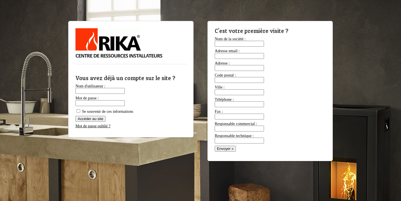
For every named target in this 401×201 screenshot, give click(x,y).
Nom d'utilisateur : (90, 86)
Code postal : (225, 75)
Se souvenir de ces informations (105, 111)
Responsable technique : (234, 136)
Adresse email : (227, 51)
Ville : (220, 87)
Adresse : (222, 63)
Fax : (219, 111)
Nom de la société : (230, 39)
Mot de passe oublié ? (93, 126)
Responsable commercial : (236, 124)
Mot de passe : (87, 98)
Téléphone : (224, 99)
